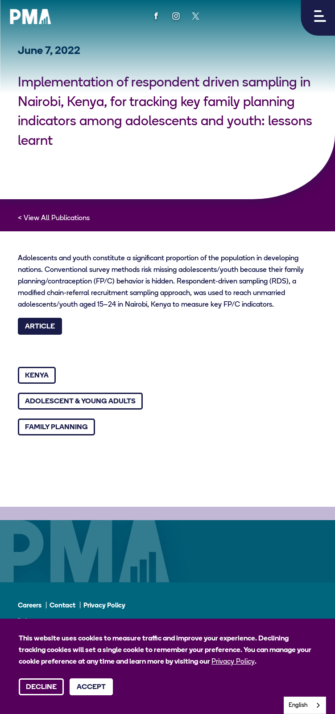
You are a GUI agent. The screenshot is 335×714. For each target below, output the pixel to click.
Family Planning (56, 427)
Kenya (37, 375)
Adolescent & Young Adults (80, 401)
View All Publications (57, 218)
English (298, 705)
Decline (41, 687)
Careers (29, 606)
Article (40, 326)
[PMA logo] (30, 16)
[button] (318, 18)
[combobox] (305, 705)
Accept (91, 687)
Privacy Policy (104, 606)
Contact (62, 606)
